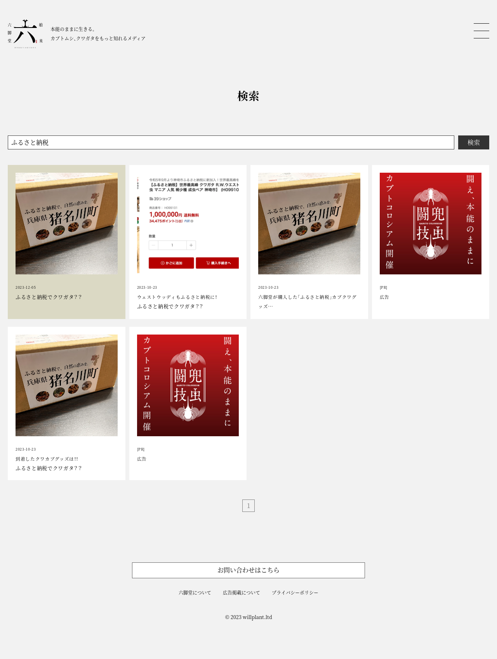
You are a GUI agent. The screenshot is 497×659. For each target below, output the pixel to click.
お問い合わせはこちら (248, 569)
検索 (473, 142)
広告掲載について (241, 592)
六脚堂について (195, 592)
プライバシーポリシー (295, 592)
